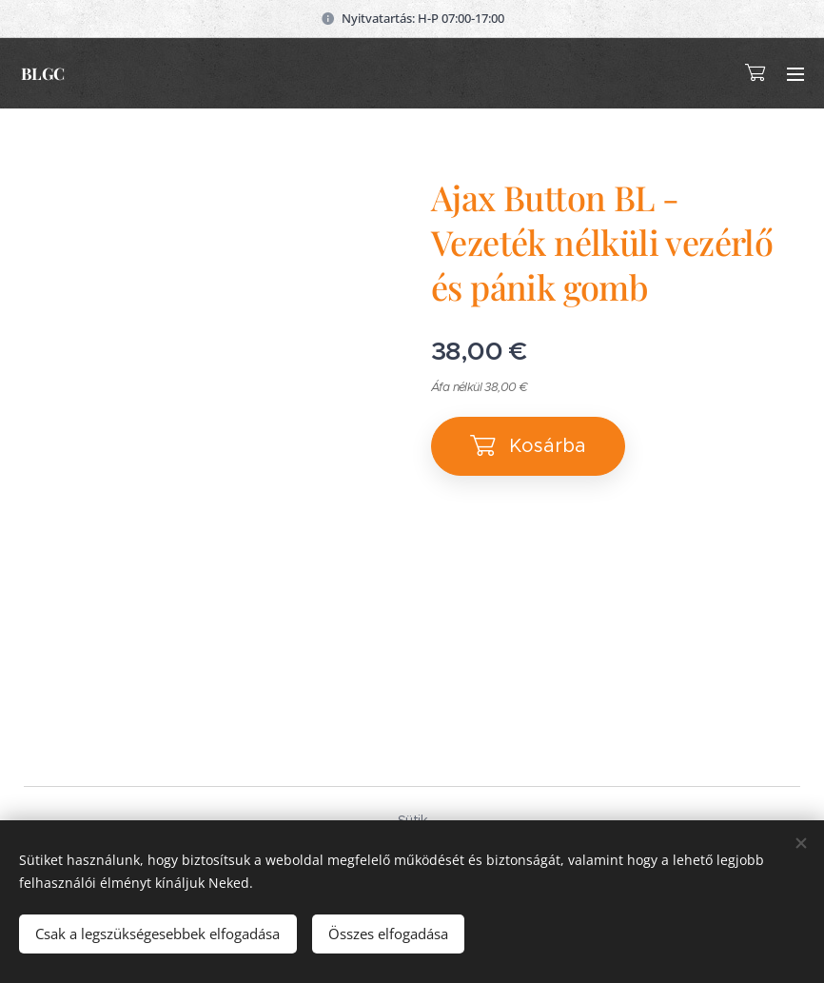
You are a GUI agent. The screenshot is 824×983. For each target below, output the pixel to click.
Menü (795, 74)
